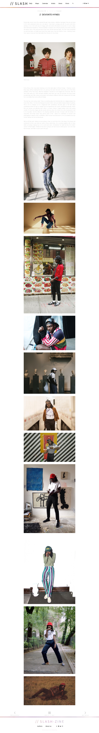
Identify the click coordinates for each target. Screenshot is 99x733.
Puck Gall (51, 11)
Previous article (14, 715)
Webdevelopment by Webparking (49, 730)
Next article (85, 715)
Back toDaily (49, 715)
